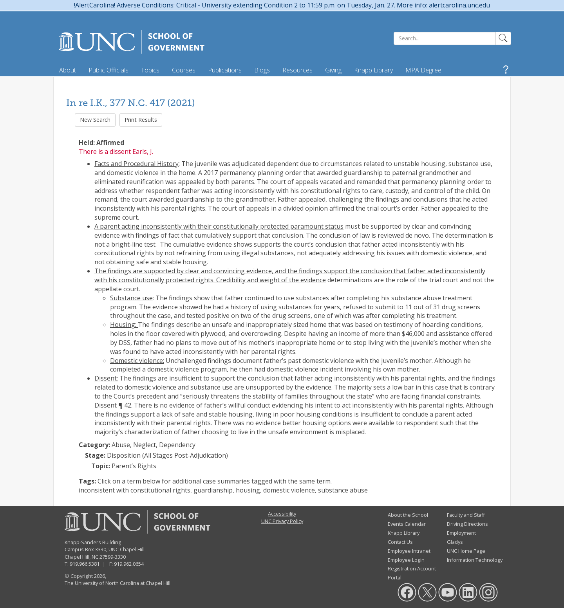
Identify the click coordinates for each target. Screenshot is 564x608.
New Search (95, 119)
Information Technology (475, 559)
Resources (297, 70)
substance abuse (343, 490)
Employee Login (406, 559)
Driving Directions (467, 523)
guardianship (213, 490)
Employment (461, 532)
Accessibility (282, 513)
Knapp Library (373, 70)
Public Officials (108, 70)
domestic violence (289, 490)
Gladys (455, 541)
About (67, 70)
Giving (333, 70)
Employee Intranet (409, 550)
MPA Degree (423, 70)
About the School (408, 514)
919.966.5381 (84, 563)
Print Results (141, 119)
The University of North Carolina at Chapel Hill (117, 582)
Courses (183, 70)
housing (248, 490)
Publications (225, 70)
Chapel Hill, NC (81, 556)
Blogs (262, 70)
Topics (150, 70)
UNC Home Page (466, 550)
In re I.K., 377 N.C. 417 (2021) (130, 102)
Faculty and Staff (466, 514)
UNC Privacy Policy (282, 521)
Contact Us (400, 541)
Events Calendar (407, 523)
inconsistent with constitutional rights (134, 490)
